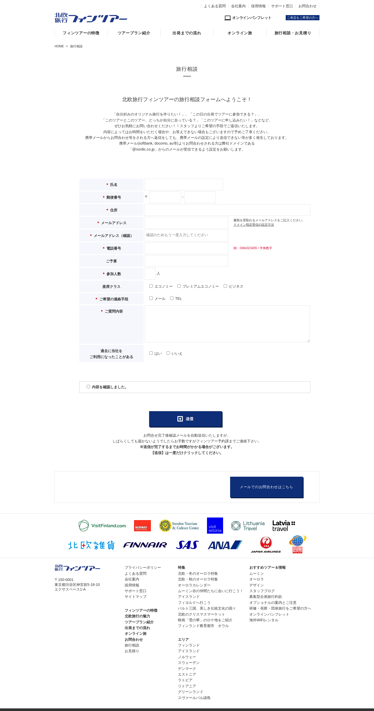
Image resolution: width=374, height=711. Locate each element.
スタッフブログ (262, 591)
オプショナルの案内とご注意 (273, 602)
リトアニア (187, 686)
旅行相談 (132, 645)
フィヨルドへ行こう (194, 602)
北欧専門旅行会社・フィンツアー (91, 18)
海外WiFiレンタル (263, 620)
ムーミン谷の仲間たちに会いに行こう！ (210, 591)
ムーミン (256, 573)
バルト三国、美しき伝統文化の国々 (207, 608)
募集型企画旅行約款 (265, 596)
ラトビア (185, 680)
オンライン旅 (240, 33)
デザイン (256, 585)
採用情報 (258, 6)
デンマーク (187, 669)
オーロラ (256, 579)
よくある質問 (215, 6)
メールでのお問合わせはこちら (266, 487)
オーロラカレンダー (194, 585)
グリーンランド (190, 692)
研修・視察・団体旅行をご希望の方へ (280, 608)
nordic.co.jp (145, 149)
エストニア (187, 674)
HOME (59, 46)
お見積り (132, 651)
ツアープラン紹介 (134, 33)
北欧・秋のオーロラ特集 (198, 579)
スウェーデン (189, 663)
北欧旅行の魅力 (137, 616)
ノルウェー (187, 657)
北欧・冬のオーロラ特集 (198, 573)
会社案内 (238, 6)
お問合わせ (307, 6)
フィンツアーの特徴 (81, 33)
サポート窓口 (282, 6)
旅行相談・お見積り (293, 33)
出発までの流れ (186, 33)
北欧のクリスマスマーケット (201, 614)
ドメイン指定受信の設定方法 (253, 225)
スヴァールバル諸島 (194, 698)
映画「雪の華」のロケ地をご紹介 (205, 620)
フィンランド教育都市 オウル (203, 626)
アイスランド (189, 596)
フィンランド (189, 645)
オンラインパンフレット (269, 614)
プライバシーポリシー (143, 567)
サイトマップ (135, 596)
